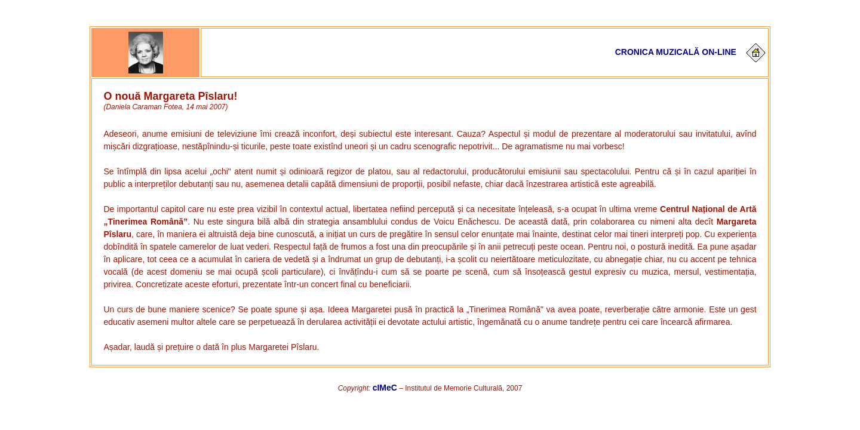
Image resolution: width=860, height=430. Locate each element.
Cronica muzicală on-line (675, 52)
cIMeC (385, 387)
